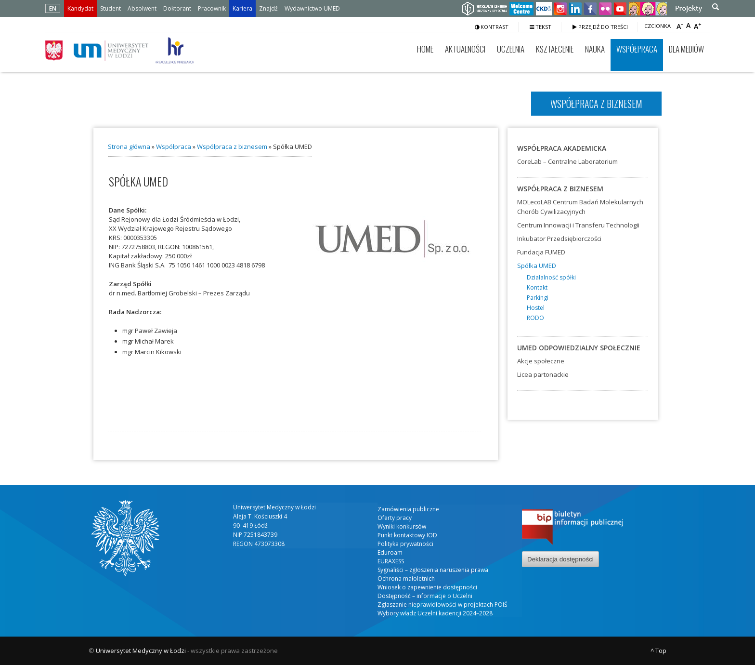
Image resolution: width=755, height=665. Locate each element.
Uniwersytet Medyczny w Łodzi (141, 650)
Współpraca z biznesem (232, 146)
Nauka (595, 49)
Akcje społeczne (540, 361)
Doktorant (177, 8)
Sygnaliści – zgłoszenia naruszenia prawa (433, 570)
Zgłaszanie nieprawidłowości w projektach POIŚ (443, 604)
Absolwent (142, 8)
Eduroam (390, 552)
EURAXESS (391, 561)
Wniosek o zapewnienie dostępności (427, 587)
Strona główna (129, 146)
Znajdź (268, 8)
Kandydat (80, 8)
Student (110, 8)
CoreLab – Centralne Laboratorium (567, 161)
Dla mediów (686, 49)
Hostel (536, 308)
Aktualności (465, 49)
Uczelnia (510, 49)
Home (425, 49)
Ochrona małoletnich (406, 578)
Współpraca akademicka (561, 148)
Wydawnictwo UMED (312, 8)
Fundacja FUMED (541, 252)
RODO (535, 318)
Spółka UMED (536, 265)
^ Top (658, 650)
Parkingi (537, 297)
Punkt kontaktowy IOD (407, 535)
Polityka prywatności (405, 544)
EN (52, 8)
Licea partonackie (543, 374)
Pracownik (212, 8)
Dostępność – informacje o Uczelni (425, 596)
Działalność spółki (551, 277)
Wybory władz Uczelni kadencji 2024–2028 (435, 613)
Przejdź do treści (600, 26)
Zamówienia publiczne (408, 509)
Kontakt (537, 287)
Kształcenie (554, 49)
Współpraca (636, 49)
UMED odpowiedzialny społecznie (578, 347)
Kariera (242, 8)
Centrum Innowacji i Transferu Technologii (578, 225)
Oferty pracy (395, 518)
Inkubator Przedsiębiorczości (559, 238)
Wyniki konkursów (402, 526)
